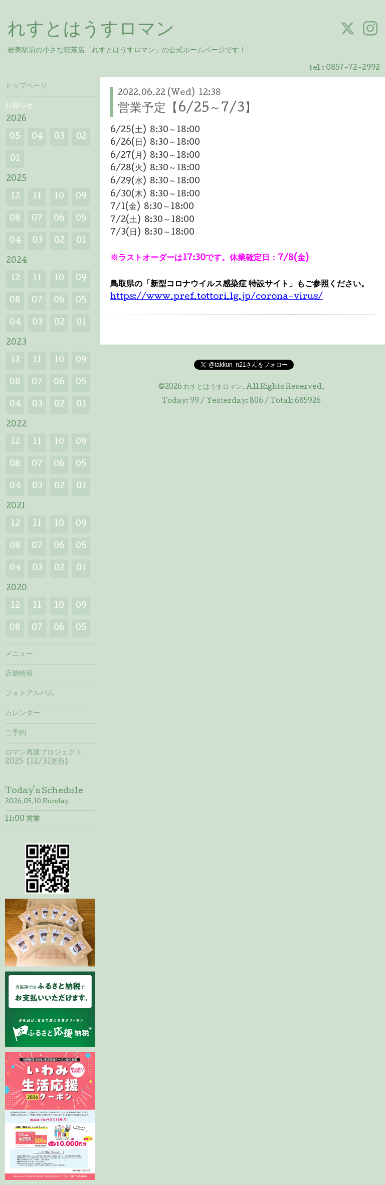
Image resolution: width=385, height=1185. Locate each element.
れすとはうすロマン (91, 31)
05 (15, 137)
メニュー (19, 655)
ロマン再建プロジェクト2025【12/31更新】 (43, 757)
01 (15, 159)
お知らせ (19, 106)
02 (81, 137)
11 (37, 196)
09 (81, 196)
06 (59, 218)
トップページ (26, 86)
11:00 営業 (22, 819)
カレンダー (22, 714)
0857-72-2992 (353, 68)
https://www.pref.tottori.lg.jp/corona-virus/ (216, 297)
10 (59, 196)
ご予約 (15, 733)
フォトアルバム (29, 694)
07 (37, 218)
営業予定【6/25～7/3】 (187, 109)
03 (59, 137)
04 (37, 137)
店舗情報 (19, 674)
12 (15, 196)
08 (15, 218)
